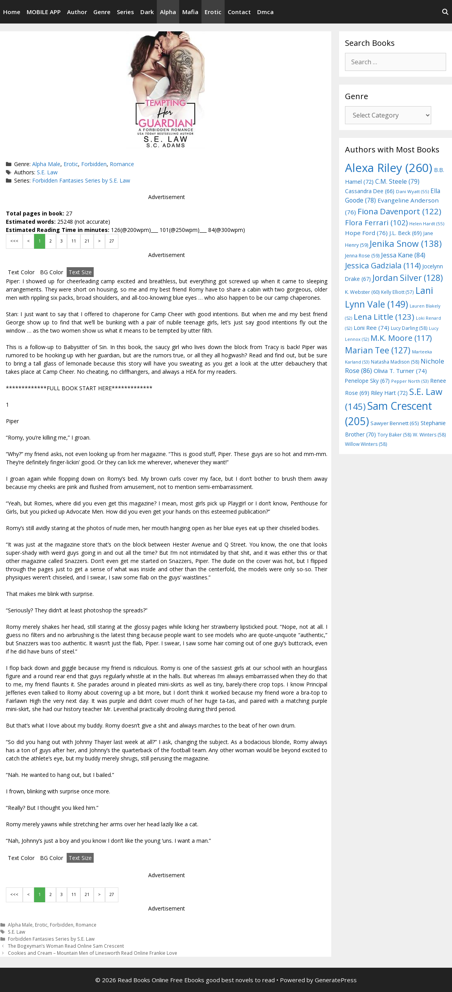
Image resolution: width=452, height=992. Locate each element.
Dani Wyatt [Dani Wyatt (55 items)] (412, 191)
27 (111, 241)
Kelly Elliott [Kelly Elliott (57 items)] (397, 292)
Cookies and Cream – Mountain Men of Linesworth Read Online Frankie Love (92, 953)
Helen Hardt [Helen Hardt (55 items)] (426, 223)
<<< (14, 241)
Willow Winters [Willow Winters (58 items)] (366, 444)
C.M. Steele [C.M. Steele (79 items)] (397, 181)
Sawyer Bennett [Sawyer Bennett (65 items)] (394, 423)
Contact (239, 12)
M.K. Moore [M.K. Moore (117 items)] (401, 338)
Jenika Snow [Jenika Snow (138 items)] (406, 243)
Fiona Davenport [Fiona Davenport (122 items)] (399, 211)
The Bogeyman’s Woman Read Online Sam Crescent (66, 946)
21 (87, 241)
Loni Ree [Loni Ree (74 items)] (371, 327)
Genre (102, 12)
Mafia (190, 12)
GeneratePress (336, 980)
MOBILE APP (44, 12)
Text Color (21, 272)
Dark (147, 12)
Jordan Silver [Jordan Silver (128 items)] (407, 277)
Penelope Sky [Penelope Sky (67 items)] (367, 380)
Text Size (80, 272)
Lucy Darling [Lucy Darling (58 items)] (409, 328)
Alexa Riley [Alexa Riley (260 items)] (388, 168)
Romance (122, 164)
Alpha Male (46, 164)
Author (77, 12)
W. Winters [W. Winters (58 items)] (429, 434)
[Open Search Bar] (445, 12)
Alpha (168, 12)
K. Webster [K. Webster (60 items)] (362, 292)
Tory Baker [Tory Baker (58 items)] (394, 434)
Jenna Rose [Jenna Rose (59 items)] (362, 255)
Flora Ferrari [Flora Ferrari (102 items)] (376, 222)
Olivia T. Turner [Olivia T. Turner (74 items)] (400, 371)
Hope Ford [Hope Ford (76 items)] (366, 233)
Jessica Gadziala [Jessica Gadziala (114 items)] (383, 265)
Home (11, 12)
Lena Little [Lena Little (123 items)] (384, 316)
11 (73, 241)
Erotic (213, 12)
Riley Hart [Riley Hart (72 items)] (389, 392)
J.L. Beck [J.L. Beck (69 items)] (405, 233)
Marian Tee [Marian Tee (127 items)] (377, 350)
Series (125, 12)
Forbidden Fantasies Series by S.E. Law (81, 180)
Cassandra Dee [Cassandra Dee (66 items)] (369, 191)
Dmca (265, 12)
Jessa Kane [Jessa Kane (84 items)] (403, 255)
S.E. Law (47, 172)
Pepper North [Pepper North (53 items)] (409, 381)
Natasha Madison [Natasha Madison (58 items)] (395, 361)
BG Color (51, 272)
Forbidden (94, 164)
